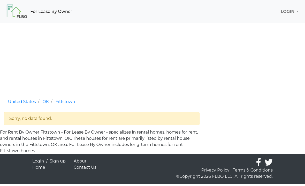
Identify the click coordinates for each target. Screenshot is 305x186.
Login (38, 161)
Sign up (58, 161)
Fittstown (65, 101)
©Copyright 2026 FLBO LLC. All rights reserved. (224, 176)
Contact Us (85, 167)
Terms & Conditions (253, 170)
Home (38, 167)
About (80, 161)
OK (45, 101)
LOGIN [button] (288, 11)
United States (22, 101)
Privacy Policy (215, 170)
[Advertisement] (102, 59)
